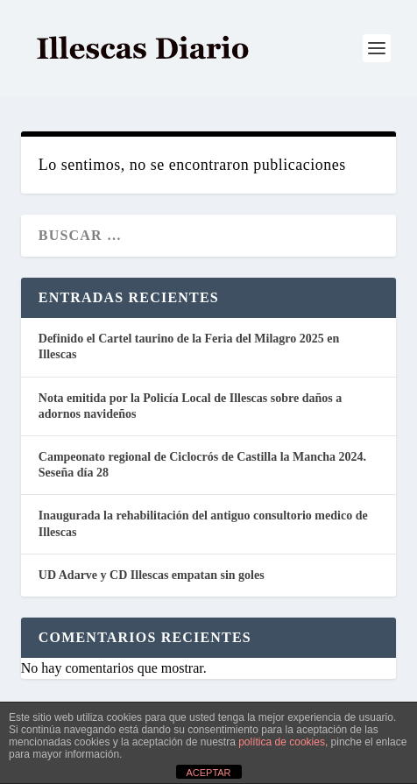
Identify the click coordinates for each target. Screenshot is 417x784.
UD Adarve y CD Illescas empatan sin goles (152, 575)
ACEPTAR (208, 772)
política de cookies (281, 742)
